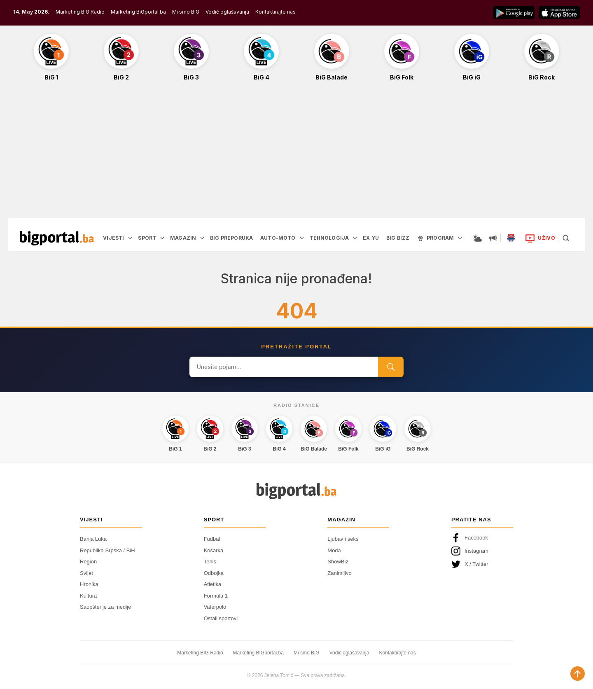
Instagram (469, 551)
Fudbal (212, 539)
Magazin (341, 519)
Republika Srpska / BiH (107, 550)
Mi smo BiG (185, 12)
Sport (214, 519)
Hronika (89, 584)
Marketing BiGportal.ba (138, 12)
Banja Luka (93, 539)
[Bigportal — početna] (57, 238)
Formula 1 (216, 596)
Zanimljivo (339, 573)
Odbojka (214, 573)
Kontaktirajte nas (275, 12)
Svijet (86, 573)
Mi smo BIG (307, 653)
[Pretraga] (565, 238)
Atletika (213, 584)
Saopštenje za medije (105, 607)
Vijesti (91, 519)
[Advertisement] (296, 154)
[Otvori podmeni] (130, 238)
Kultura (88, 596)
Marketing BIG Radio (80, 12)
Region (88, 561)
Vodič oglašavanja (227, 12)
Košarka (214, 550)
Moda (334, 550)
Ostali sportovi (221, 618)
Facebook (469, 537)
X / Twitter (469, 564)
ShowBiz (337, 561)
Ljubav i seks (342, 539)
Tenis (210, 561)
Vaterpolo (215, 607)
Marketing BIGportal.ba (258, 653)
